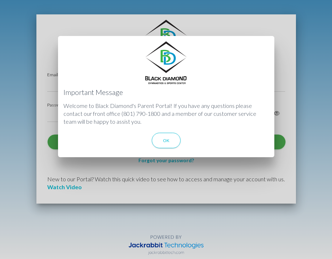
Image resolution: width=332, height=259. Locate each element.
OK (166, 140)
